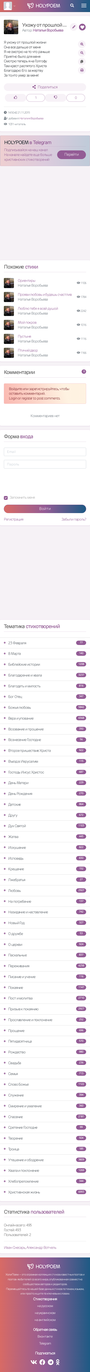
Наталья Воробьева (48, 30)
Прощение (45, 1030)
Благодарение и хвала (45, 675)
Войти (45, 508)
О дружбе (45, 933)
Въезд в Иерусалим (45, 761)
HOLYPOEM (16, 142)
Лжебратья (45, 879)
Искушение (45, 847)
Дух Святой (45, 826)
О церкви (45, 944)
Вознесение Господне (45, 739)
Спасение (45, 1116)
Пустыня (24, 336)
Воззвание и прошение (45, 729)
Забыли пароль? (73, 519)
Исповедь (45, 858)
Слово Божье (45, 1084)
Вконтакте (44, 1336)
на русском (45, 1306)
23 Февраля (45, 643)
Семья (45, 1073)
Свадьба (45, 1063)
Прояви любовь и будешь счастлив (45, 294)
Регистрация (13, 519)
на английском (45, 1320)
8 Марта (45, 653)
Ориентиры (26, 280)
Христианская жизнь (45, 1192)
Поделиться (45, 87)
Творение (45, 1138)
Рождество (45, 1052)
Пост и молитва (45, 998)
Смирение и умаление (45, 1106)
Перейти (71, 154)
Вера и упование (45, 718)
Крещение (45, 869)
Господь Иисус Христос (45, 772)
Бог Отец (45, 696)
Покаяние (45, 987)
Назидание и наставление (45, 912)
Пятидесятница (45, 1041)
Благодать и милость (45, 686)
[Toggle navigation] (84, 5)
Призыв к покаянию (45, 1009)
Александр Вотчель (41, 1247)
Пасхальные (45, 955)
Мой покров (27, 322)
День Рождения (45, 793)
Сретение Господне (45, 1127)
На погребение (45, 901)
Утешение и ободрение (45, 1160)
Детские (45, 804)
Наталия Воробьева (31, 118)
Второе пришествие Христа (45, 750)
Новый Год (45, 923)
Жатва (45, 836)
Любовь (45, 890)
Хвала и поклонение (45, 1170)
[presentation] (40, 481)
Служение (45, 1095)
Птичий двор (28, 350)
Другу (45, 815)
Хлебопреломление (45, 1181)
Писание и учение (45, 976)
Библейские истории (45, 664)
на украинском (45, 1313)
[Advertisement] (45, 215)
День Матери (45, 782)
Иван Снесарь (14, 1247)
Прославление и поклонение (45, 1020)
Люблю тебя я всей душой (38, 308)
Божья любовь (45, 707)
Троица (45, 1149)
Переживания (45, 966)
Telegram (45, 1343)
